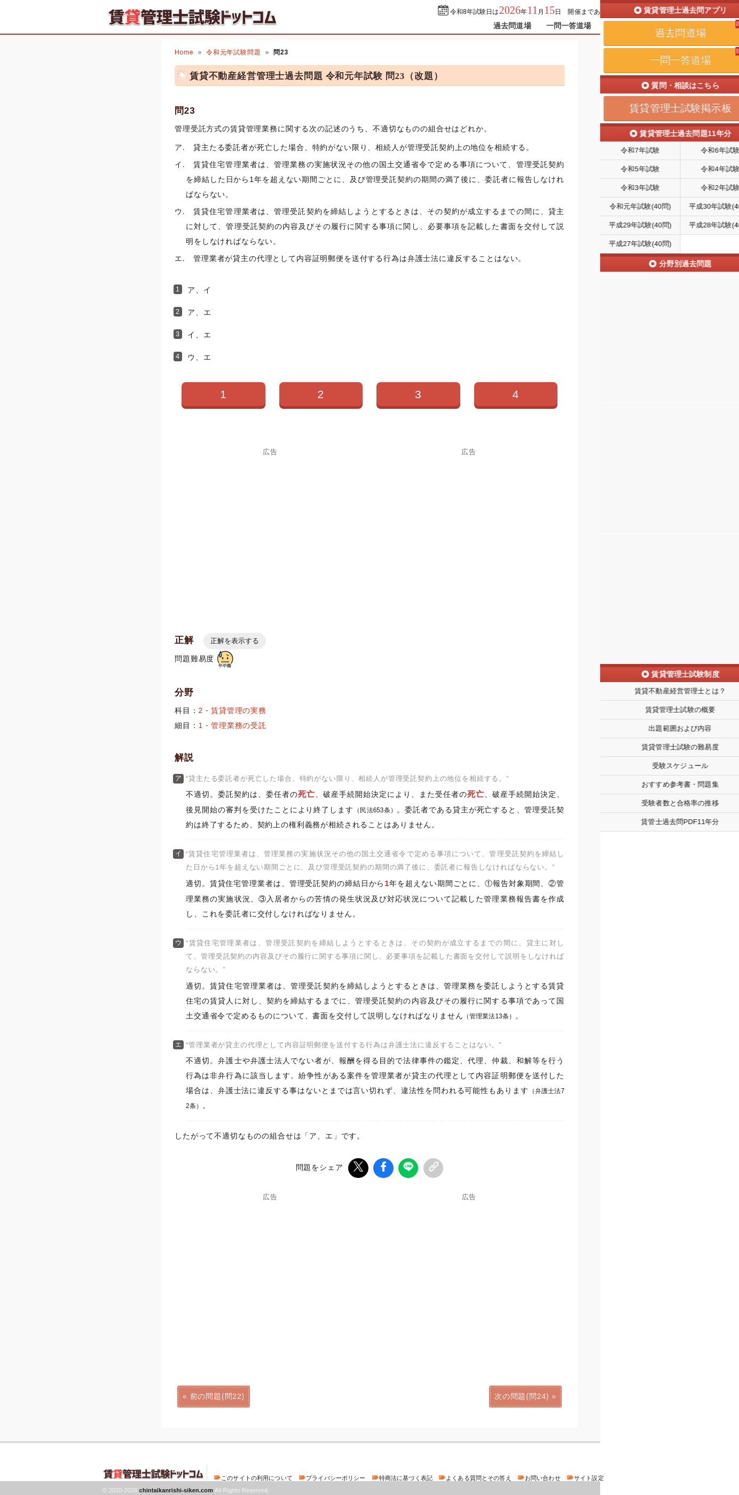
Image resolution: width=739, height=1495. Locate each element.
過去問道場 (512, 25)
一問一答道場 (569, 25)
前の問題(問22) (217, 1394)
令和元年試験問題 (233, 52)
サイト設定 (589, 1476)
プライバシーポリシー (335, 1476)
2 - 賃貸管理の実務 (232, 710)
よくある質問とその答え (479, 1476)
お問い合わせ (543, 1476)
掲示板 (618, 25)
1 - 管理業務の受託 (232, 725)
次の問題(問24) (521, 1394)
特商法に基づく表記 (406, 1476)
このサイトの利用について (257, 1476)
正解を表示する (234, 641)
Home (184, 52)
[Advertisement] (270, 530)
